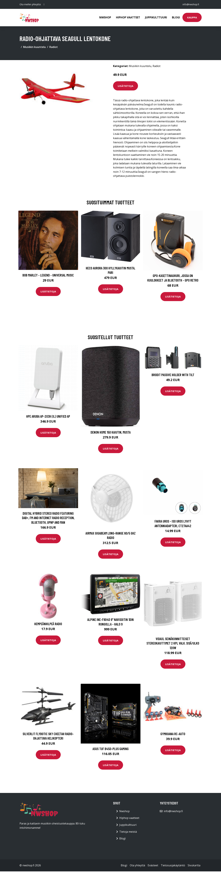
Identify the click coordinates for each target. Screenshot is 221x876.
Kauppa (192, 17)
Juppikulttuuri (156, 17)
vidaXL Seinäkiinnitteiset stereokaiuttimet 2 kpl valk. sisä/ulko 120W (173, 643)
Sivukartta (194, 865)
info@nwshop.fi (191, 4)
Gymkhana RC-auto (172, 734)
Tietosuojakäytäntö (173, 865)
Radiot (53, 47)
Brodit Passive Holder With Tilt (173, 375)
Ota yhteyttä (137, 865)
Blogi (176, 17)
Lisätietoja (125, 86)
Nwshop (105, 17)
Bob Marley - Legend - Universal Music (48, 275)
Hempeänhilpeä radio (48, 624)
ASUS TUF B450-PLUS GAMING (111, 749)
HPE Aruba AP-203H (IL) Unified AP (48, 416)
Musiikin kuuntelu (34, 47)
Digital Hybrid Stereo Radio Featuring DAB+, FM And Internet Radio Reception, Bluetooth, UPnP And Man (48, 517)
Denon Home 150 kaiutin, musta (111, 432)
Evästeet (153, 865)
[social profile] (44, 4)
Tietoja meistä (128, 831)
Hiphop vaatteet (128, 17)
